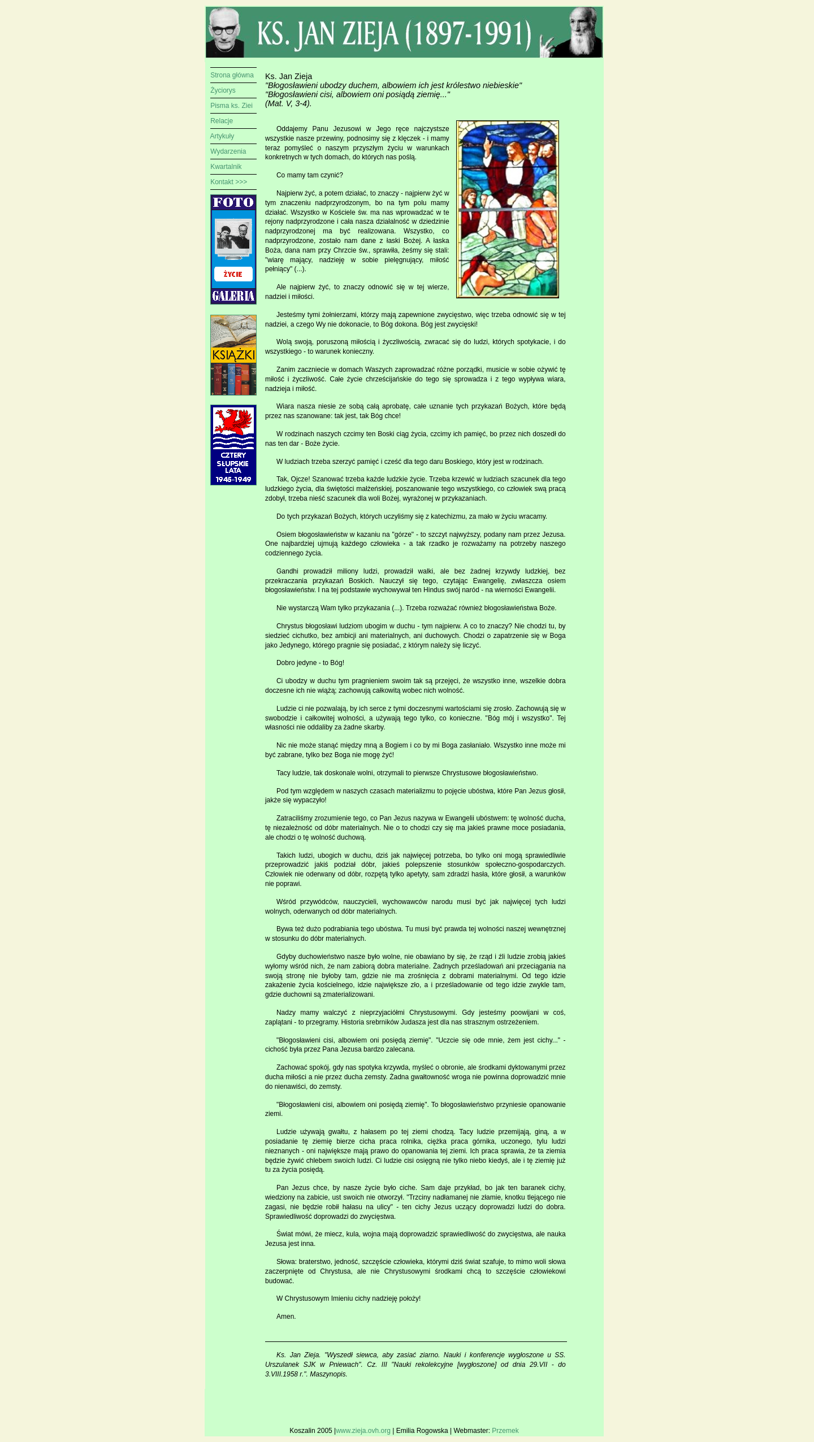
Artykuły (222, 136)
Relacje (221, 121)
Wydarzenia (228, 151)
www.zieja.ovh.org (364, 1431)
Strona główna (232, 75)
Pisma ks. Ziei (231, 106)
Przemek (505, 1431)
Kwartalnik (225, 167)
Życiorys (223, 90)
